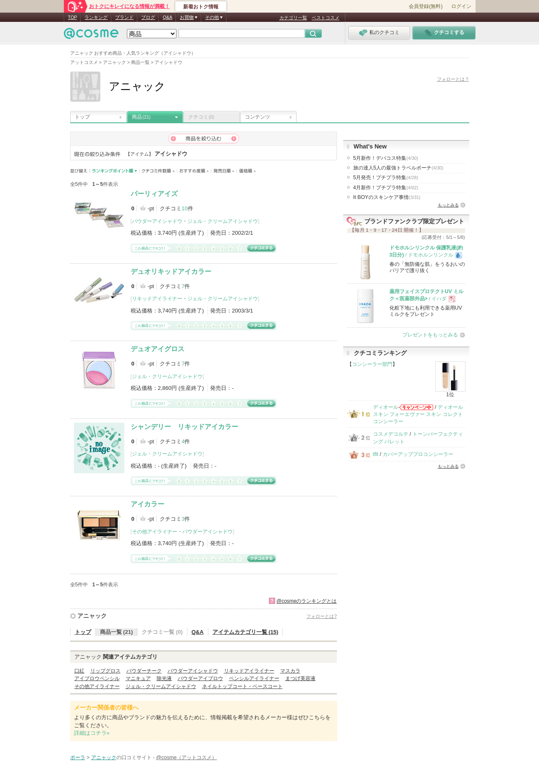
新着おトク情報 (200, 7)
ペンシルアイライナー (254, 678)
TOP (72, 17)
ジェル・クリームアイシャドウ (222, 221)
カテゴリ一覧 (293, 17)
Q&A (167, 17)
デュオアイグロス (157, 348)
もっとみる (448, 205)
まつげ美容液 (300, 678)
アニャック (92, 615)
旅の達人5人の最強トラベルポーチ (398, 168)
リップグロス (105, 671)
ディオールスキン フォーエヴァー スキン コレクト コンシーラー (418, 414)
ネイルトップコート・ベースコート (242, 686)
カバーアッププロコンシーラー (418, 454)
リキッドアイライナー (157, 299)
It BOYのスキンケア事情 (387, 197)
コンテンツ (257, 117)
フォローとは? (321, 616)
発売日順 (224, 171)
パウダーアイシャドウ (157, 221)
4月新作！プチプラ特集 (385, 188)
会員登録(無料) (425, 6)
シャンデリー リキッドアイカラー (184, 426)
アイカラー (147, 504)
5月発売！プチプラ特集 (385, 177)
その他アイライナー (154, 532)
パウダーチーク (144, 671)
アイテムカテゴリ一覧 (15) (246, 632)
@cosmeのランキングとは (306, 601)
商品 (141, 117)
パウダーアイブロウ (200, 678)
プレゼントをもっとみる (430, 335)
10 (184, 208)
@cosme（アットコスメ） (186, 757)
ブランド (124, 17)
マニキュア (138, 678)
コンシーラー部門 (372, 364)
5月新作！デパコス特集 (385, 158)
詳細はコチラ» (92, 733)
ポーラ (77, 757)
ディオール (385, 407)
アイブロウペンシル (97, 678)
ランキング (96, 17)
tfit (376, 454)
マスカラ (290, 671)
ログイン (461, 6)
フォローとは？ (453, 79)
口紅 (79, 671)
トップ (82, 117)
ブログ (148, 17)
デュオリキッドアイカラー (171, 271)
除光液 (164, 678)
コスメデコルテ (390, 434)
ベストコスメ (325, 17)
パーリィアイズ (154, 193)
